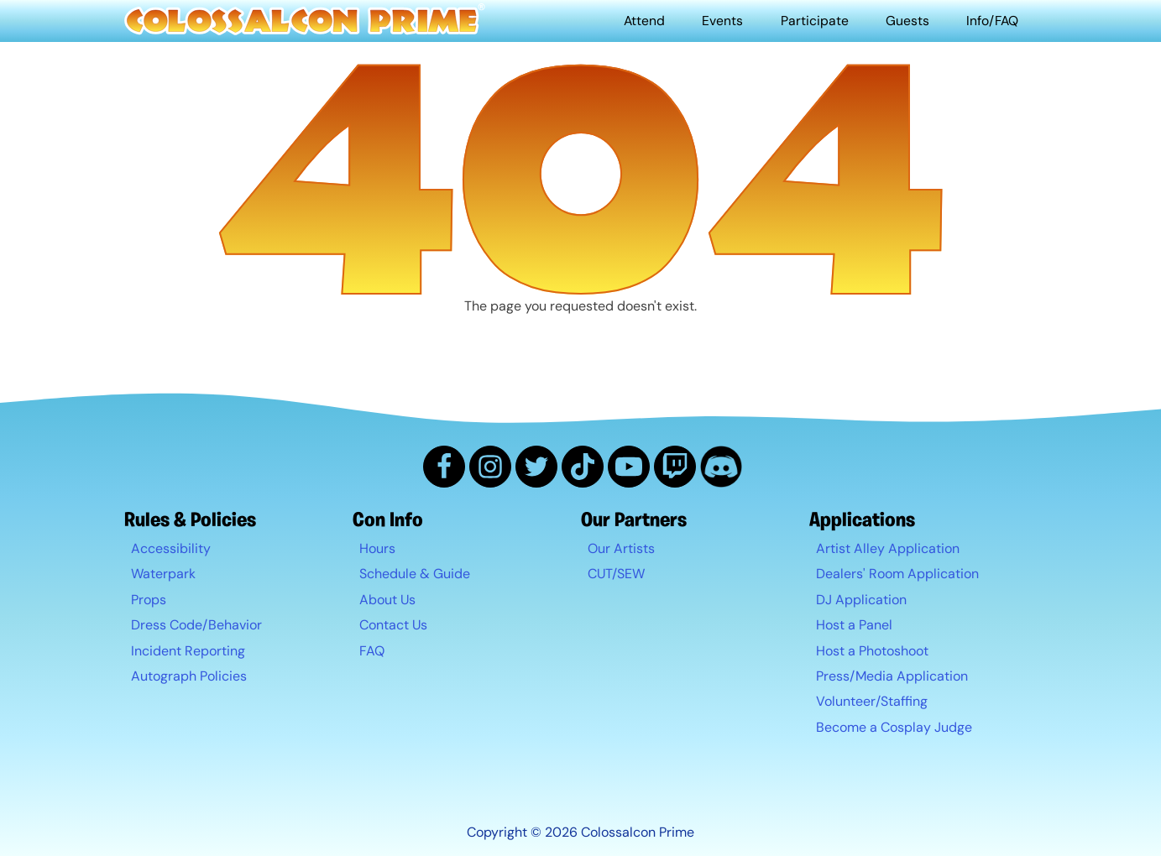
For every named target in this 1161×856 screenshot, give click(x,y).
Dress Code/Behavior (196, 625)
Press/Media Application (892, 676)
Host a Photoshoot (872, 651)
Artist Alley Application (888, 548)
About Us (387, 599)
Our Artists (621, 548)
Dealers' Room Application (897, 574)
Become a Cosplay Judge (894, 727)
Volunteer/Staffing (872, 702)
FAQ (371, 651)
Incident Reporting (188, 651)
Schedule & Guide (414, 574)
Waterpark (163, 574)
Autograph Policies (189, 676)
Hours (377, 548)
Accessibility (171, 548)
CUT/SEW (616, 574)
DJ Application (861, 599)
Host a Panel (854, 625)
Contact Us (393, 625)
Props (148, 599)
